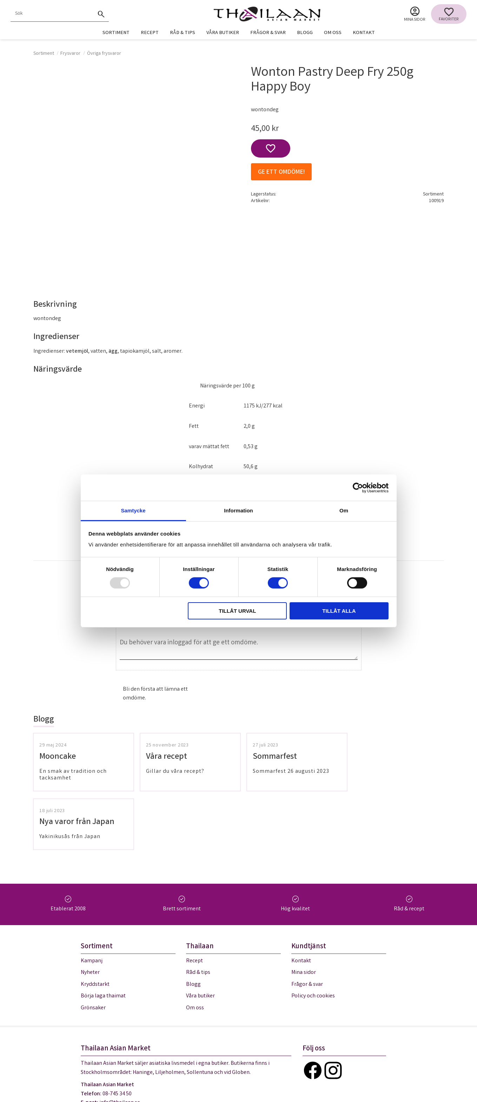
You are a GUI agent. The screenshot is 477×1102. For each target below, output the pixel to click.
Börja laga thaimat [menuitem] (103, 938)
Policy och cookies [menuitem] (313, 938)
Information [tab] (238, 510)
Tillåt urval (237, 611)
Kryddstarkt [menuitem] (95, 926)
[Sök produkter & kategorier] (52, 14)
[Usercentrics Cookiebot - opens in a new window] (358, 487)
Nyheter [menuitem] (90, 914)
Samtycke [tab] (133, 510)
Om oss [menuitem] (333, 33)
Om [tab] (343, 510)
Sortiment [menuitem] (116, 33)
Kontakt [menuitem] (364, 33)
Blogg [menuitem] (305, 33)
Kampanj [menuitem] (91, 902)
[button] (449, 14)
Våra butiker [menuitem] (222, 33)
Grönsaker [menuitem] (93, 949)
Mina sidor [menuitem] (414, 20)
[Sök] (101, 14)
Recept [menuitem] (150, 33)
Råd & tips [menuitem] (182, 33)
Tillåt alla (339, 611)
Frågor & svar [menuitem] (268, 33)
